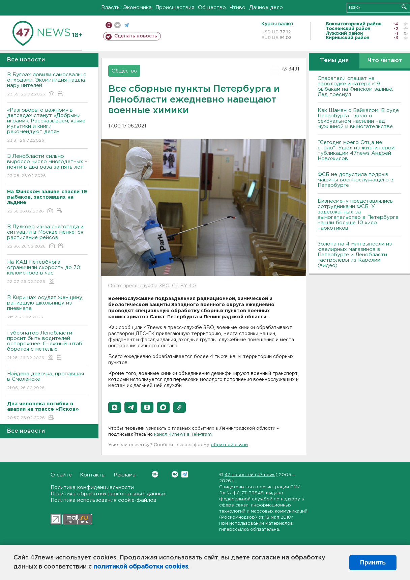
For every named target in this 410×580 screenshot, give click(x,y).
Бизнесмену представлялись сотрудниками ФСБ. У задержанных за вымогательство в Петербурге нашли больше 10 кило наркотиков (358, 214)
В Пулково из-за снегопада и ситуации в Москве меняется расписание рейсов (47, 237)
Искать (404, 6)
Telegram (184, 474)
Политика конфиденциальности (92, 487)
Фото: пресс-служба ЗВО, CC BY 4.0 (152, 286)
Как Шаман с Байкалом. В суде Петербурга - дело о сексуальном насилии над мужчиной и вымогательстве (358, 118)
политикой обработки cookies (140, 567)
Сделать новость (135, 36)
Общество (212, 7)
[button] (114, 407)
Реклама (125, 475)
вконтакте (117, 25)
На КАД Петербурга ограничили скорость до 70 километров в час (47, 272)
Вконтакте (155, 474)
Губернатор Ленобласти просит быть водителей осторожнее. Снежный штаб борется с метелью (47, 346)
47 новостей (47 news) (251, 475)
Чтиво (237, 7)
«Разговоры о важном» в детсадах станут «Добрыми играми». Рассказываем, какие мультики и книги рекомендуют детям (47, 125)
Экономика (137, 7)
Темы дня (334, 60)
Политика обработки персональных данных (108, 494)
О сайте (61, 475)
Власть (110, 7)
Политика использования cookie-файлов (103, 500)
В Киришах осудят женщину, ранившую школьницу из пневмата (47, 307)
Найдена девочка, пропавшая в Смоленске (47, 381)
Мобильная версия (109, 25)
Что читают (385, 60)
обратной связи (229, 445)
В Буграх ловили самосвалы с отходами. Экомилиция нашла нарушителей (47, 84)
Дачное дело (266, 7)
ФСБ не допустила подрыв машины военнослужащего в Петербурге (355, 179)
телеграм (126, 25)
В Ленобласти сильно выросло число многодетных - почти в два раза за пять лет (47, 166)
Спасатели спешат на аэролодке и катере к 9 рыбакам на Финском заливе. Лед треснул (355, 86)
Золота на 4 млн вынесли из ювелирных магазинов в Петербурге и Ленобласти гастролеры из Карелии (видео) (355, 255)
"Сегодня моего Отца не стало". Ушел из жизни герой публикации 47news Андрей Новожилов (356, 150)
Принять (373, 562)
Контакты (93, 475)
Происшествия (174, 7)
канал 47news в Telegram (183, 434)
